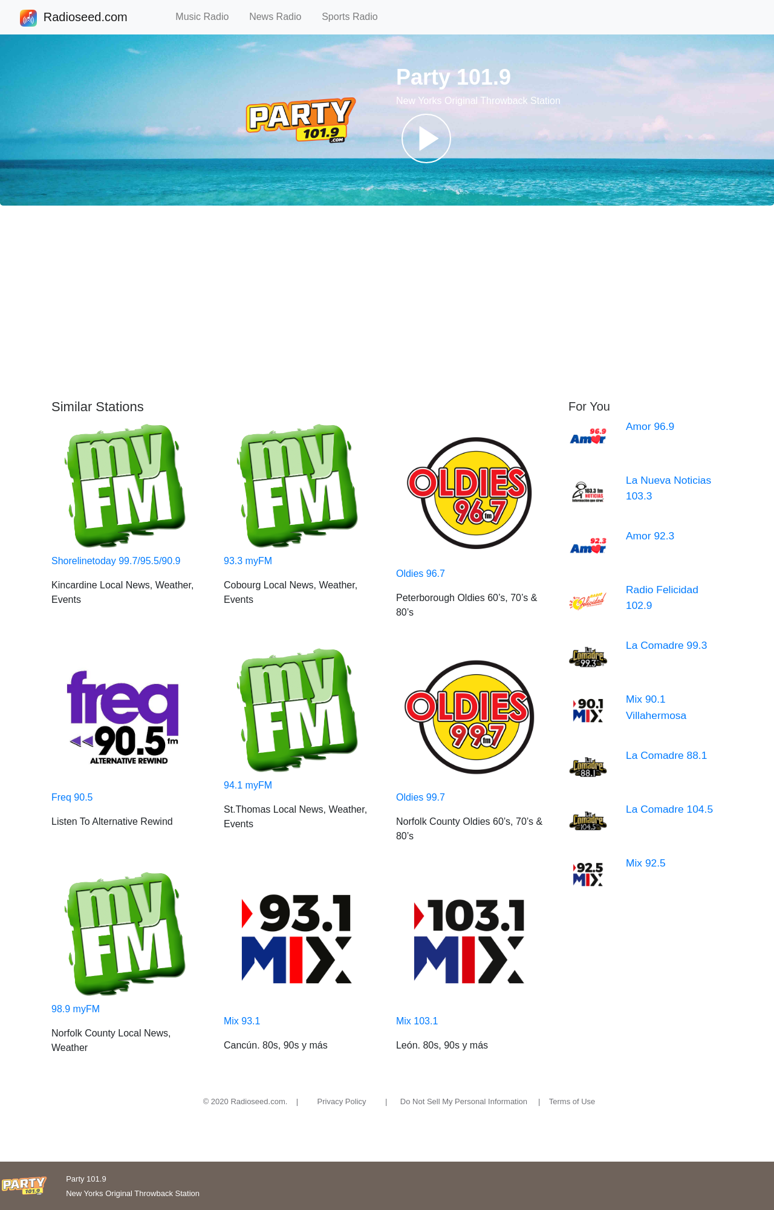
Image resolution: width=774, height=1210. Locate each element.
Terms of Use (572, 1101)
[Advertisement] (387, 302)
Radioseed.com (85, 18)
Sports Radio (355, 16)
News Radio (280, 16)
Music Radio (207, 16)
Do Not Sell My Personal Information (463, 1101)
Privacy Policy (341, 1101)
